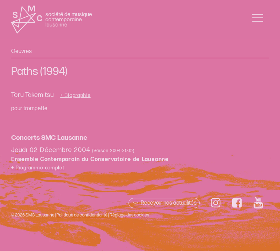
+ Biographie (75, 95)
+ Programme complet (38, 168)
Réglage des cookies (129, 215)
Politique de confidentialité (82, 215)
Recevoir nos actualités (164, 203)
